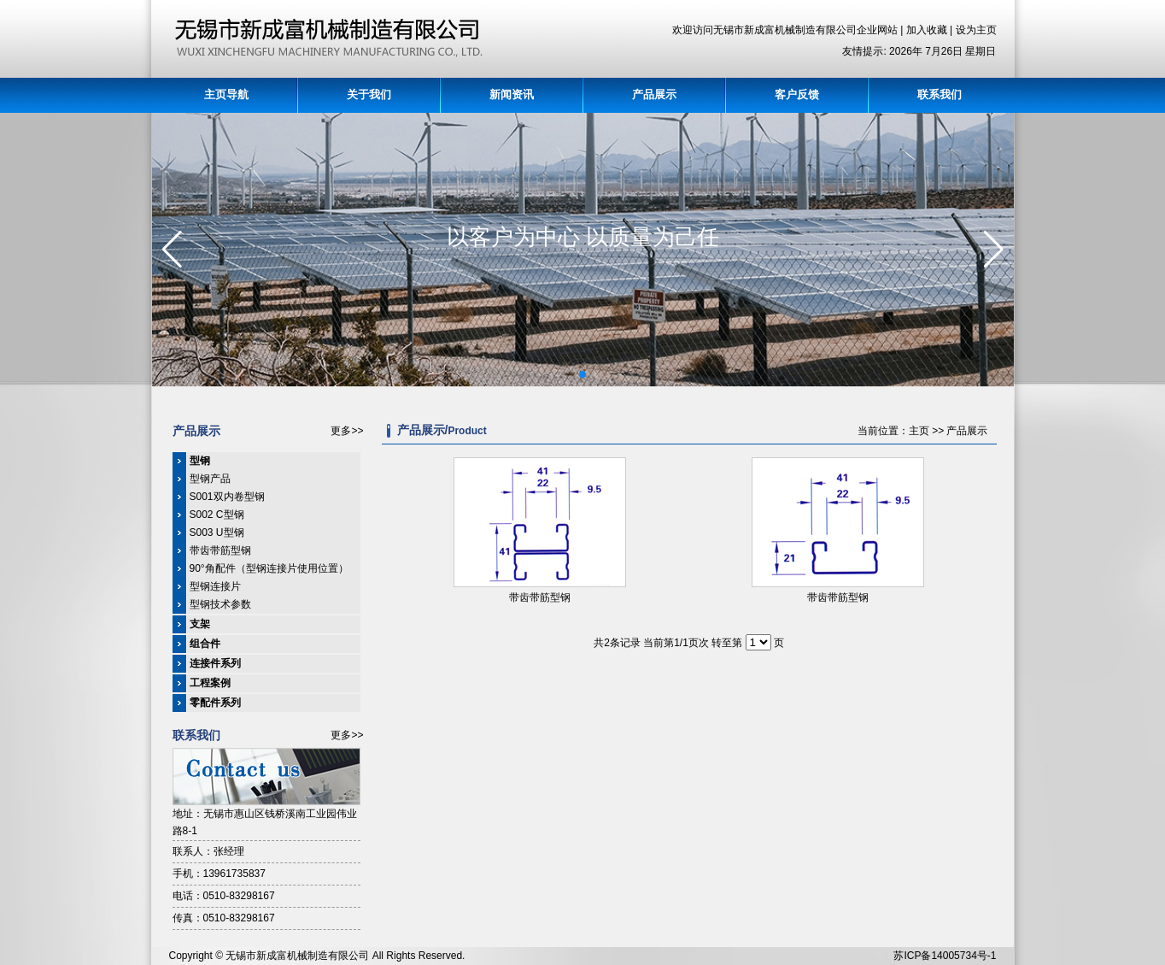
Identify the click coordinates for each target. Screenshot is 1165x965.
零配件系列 (215, 703)
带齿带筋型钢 (220, 550)
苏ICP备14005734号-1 (944, 956)
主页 (919, 431)
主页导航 (226, 94)
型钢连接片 (215, 586)
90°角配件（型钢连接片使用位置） (269, 568)
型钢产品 (210, 479)
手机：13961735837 (219, 874)
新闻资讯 (511, 94)
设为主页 (976, 30)
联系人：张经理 (208, 851)
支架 (200, 624)
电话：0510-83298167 (224, 896)
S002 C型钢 (217, 515)
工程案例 (210, 683)
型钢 (200, 461)
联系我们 (939, 94)
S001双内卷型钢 (227, 497)
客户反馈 (797, 94)
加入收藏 (928, 30)
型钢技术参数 (220, 604)
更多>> (347, 431)
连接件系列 (215, 663)
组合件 (205, 644)
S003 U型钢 (217, 532)
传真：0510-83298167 (224, 918)
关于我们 (369, 94)
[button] (582, 374)
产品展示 (654, 94)
